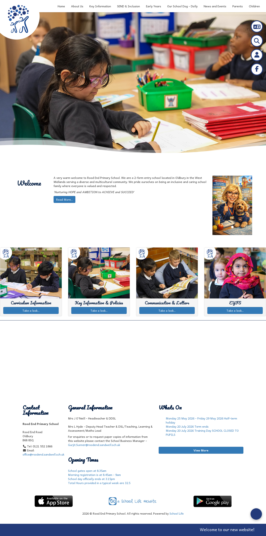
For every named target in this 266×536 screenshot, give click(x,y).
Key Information (100, 6)
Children (254, 6)
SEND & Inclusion (128, 6)
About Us (77, 6)
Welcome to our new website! (234, 529)
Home (61, 6)
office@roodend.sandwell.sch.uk (43, 454)
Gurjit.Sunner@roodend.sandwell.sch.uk (94, 444)
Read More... (64, 199)
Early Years (153, 6)
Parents (237, 6)
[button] (215, 205)
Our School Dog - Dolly (182, 6)
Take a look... (31, 310)
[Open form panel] (256, 514)
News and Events (215, 6)
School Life (176, 513)
